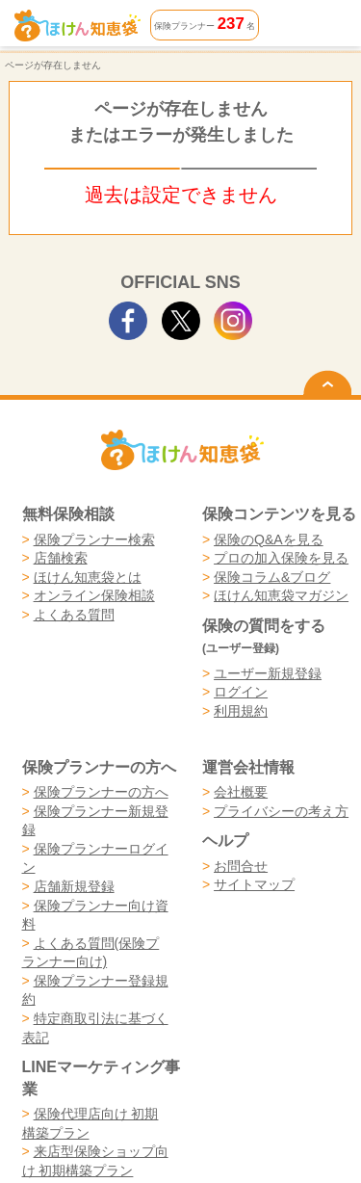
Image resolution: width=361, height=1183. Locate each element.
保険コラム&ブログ (272, 577)
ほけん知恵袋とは (88, 577)
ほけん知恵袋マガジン (281, 595)
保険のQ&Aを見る (268, 539)
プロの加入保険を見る (281, 557)
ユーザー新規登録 (268, 673)
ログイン (241, 691)
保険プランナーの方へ (101, 792)
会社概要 (241, 792)
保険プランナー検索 (94, 539)
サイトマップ (254, 884)
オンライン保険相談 (94, 595)
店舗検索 (61, 557)
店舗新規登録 (74, 886)
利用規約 (241, 711)
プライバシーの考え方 (281, 811)
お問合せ (241, 866)
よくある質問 (74, 614)
